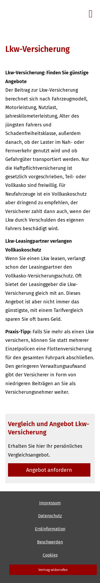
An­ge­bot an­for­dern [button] (49, 470)
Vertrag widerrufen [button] (53, 570)
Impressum (50, 502)
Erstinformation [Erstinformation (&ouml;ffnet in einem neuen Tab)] (50, 528)
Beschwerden (50, 542)
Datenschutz (50, 515)
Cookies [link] (50, 555)
